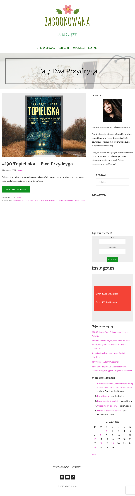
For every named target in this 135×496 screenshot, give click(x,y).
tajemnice (53, 200)
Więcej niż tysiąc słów (107, 405)
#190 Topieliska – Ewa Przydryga (37, 164)
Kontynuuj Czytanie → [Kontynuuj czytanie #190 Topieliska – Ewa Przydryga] (16, 189)
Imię (112, 237)
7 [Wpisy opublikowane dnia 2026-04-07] (100, 435)
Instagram (62, 477)
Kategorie (63, 48)
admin (20, 170)
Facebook (67, 477)
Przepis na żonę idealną (107, 401)
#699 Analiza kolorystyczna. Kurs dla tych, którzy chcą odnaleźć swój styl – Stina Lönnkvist (111, 344)
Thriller (18, 197)
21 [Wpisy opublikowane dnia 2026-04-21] (101, 443)
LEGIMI (73, 477)
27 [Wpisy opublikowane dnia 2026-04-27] (95, 447)
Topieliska (62, 200)
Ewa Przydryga (18, 200)
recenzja (37, 200)
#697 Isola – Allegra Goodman (105, 361)
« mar (94, 454)
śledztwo (44, 200)
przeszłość (29, 200)
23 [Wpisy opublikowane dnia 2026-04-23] (112, 443)
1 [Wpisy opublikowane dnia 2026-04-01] (106, 431)
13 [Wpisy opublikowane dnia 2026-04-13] (95, 439)
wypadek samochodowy (75, 200)
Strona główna (46, 48)
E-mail (112, 248)
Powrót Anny (103, 396)
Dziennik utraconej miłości (109, 410)
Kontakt (93, 48)
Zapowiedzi (79, 48)
